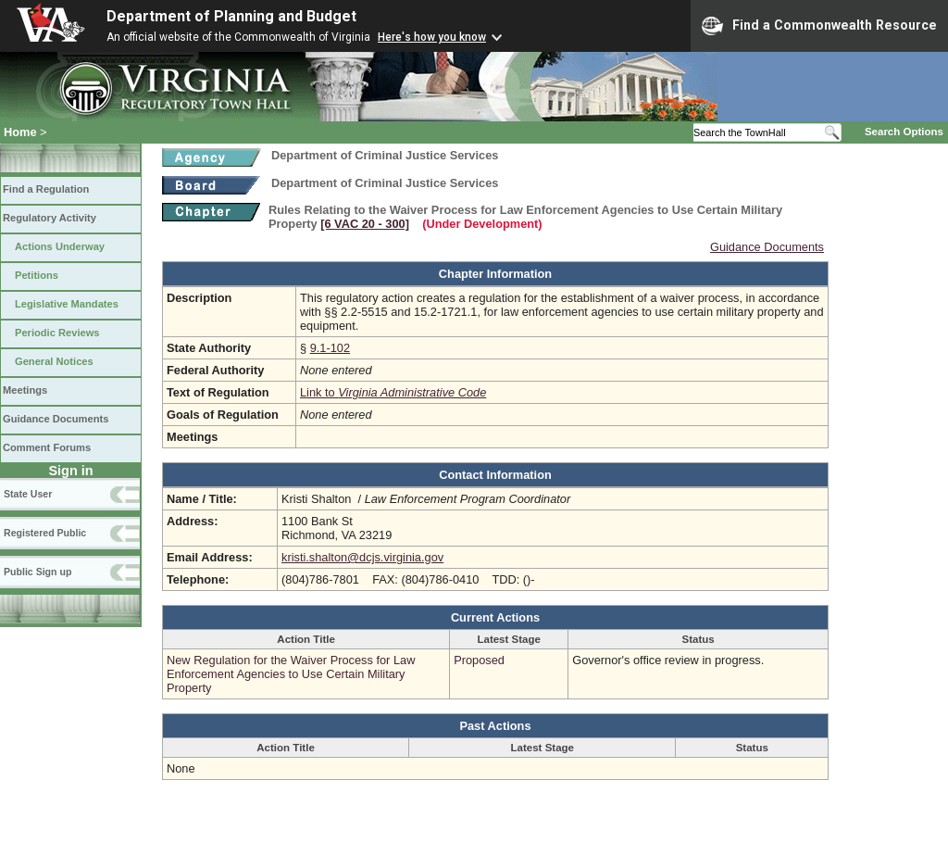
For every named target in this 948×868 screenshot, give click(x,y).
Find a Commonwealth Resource (819, 26)
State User (28, 493)
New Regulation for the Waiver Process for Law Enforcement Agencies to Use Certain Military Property (291, 674)
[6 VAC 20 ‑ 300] (364, 224)
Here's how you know (432, 37)
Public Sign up (37, 571)
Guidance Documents (55, 418)
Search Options (904, 131)
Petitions (36, 275)
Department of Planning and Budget (231, 16)
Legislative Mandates (66, 303)
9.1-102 (330, 348)
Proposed (479, 660)
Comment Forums (47, 447)
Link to (393, 392)
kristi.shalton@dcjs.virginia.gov (362, 557)
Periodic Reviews (57, 332)
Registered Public (45, 532)
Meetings (25, 390)
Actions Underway (60, 246)
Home (20, 132)
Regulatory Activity (49, 217)
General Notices (54, 361)
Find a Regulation (46, 189)
